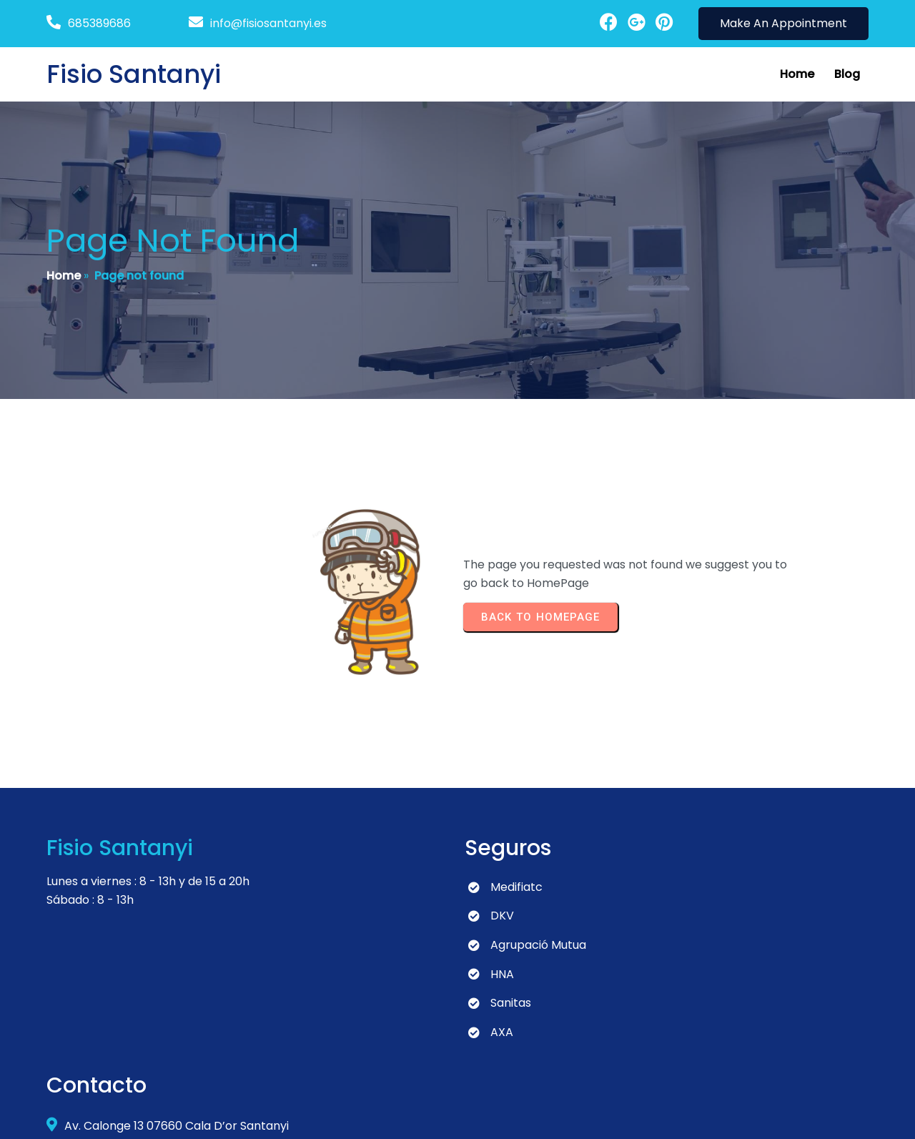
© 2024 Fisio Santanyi (105, 1114)
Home (63, 276)
